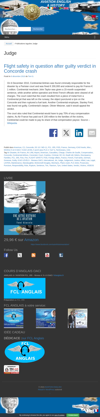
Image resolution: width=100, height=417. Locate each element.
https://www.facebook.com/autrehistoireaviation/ (50, 244)
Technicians (60, 150)
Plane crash (65, 163)
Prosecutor (84, 163)
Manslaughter (28, 163)
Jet (56, 160)
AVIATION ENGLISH (53, 387)
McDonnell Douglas (42, 163)
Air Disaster (12, 153)
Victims (83, 165)
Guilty (14, 160)
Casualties (53, 153)
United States (67, 165)
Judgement (68, 160)
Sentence (40, 165)
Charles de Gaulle (73, 153)
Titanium (52, 165)
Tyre (59, 165)
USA (68, 150)
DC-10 (62, 155)
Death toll (69, 155)
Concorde (30, 147)
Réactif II (41, 390)
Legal (93, 160)
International (49, 160)
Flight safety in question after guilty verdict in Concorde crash (50, 68)
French (70, 158)
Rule (26, 165)
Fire (26, 158)
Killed (83, 160)
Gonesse (7, 160)
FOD (58, 147)
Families (7, 158)
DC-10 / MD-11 (41, 147)
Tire (46, 165)
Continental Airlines (20, 155)
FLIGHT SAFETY (36, 158)
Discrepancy (86, 155)
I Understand (73, 415)
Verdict (76, 165)
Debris (76, 155)
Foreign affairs (54, 158)
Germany (71, 147)
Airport (36, 153)
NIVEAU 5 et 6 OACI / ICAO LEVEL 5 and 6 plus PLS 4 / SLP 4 (29, 150)
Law (87, 160)
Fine (22, 158)
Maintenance (16, 163)
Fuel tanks (78, 158)
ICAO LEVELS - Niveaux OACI (30, 160)
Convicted (33, 155)
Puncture (7, 165)
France (64, 147)
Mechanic (55, 163)
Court (40, 155)
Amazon (31, 240)
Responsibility (17, 165)
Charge (62, 153)
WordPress (50, 390)
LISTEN (7, 163)
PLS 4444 (75, 163)
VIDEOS (90, 165)
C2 (23, 147)
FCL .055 (51, 147)
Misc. (89, 147)
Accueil (9, 44)
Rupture (32, 165)
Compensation (87, 153)
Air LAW (30, 153)
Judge (60, 160)
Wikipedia (12, 123)
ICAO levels (81, 147)
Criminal (55, 155)
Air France (21, 153)
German (87, 158)
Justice (77, 160)
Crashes (47, 155)
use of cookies (59, 415)
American (17, 147)
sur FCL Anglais (33, 338)
